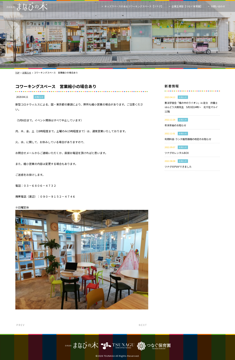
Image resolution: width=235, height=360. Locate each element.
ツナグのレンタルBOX (177, 153)
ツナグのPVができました (178, 166)
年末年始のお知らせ (175, 125)
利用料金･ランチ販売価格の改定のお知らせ (188, 139)
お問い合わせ (218, 6)
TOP (17, 72)
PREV (20, 325)
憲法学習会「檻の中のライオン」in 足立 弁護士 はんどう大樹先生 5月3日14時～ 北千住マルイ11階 (192, 107)
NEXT (143, 325)
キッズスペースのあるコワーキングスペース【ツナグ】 (133, 6)
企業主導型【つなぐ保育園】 (187, 6)
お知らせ (26, 72)
